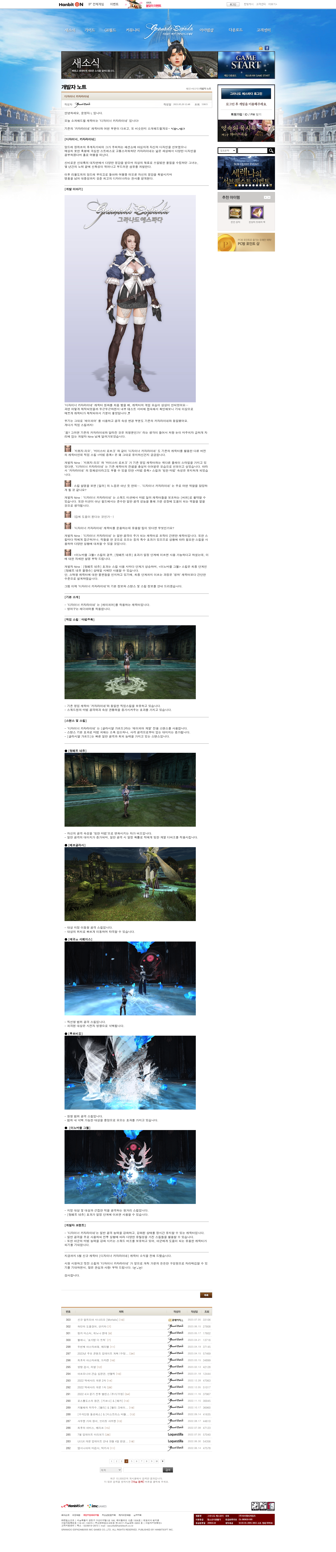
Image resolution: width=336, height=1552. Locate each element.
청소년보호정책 (109, 1515)
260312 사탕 (246, 185)
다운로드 (236, 30)
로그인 (233, 4)
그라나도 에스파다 (168, 30)
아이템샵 (206, 30)
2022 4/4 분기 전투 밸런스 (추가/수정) (104, 1394)
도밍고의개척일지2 (264, 185)
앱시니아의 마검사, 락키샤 (96, 1448)
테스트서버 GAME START (257, 75)
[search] (252, 150)
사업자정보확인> (153, 1523)
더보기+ (272, 4)
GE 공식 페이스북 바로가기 (266, 48)
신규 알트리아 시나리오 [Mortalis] (101, 1319)
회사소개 (65, 1515)
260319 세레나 (243, 185)
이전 (265, 197)
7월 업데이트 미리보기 (94, 1434)
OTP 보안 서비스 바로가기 (261, 48)
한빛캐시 (249, 4)
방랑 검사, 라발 (90, 1367)
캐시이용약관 (124, 1515)
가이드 (90, 30)
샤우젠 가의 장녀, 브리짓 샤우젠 (100, 1421)
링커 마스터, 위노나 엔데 (95, 1333)
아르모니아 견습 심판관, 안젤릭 (99, 1373)
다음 (269, 197)
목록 (206, 1295)
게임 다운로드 (229, 75)
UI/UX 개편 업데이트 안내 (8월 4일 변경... (106, 1441)
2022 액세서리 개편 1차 (95, 1387)
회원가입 (236, 114)
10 (156, 1461)
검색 (168, 1469)
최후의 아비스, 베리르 (94, 1428)
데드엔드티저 (260, 185)
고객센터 (261, 4)
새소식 (70, 30)
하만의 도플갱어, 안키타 (94, 1326)
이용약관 (76, 1515)
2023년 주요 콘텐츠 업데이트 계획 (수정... (106, 1353)
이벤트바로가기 (246, 131)
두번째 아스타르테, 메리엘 (96, 1346)
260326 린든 (239, 185)
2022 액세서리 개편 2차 (95, 1380)
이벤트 (114, 4)
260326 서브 (236, 185)
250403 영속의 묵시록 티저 (257, 185)
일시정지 (270, 185)
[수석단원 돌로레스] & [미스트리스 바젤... (106, 1414)
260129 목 (253, 185)
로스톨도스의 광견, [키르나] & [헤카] (103, 1400)
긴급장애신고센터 (267, 185)
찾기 (253, 114)
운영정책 (137, 1515)
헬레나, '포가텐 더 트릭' (94, 1340)
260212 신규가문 (250, 185)
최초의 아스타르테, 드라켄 (96, 1360)
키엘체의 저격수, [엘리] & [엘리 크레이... (106, 1407)
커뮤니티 (133, 30)
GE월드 (110, 30)
